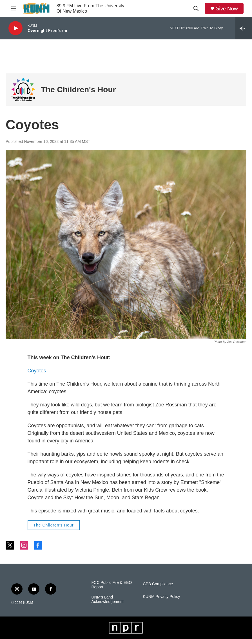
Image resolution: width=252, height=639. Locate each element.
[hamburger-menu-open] (13, 8)
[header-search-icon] (196, 8)
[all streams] (243, 28)
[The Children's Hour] (23, 90)
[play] (15, 28)
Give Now (226, 9)
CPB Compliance (158, 584)
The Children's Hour (78, 89)
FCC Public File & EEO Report (112, 584)
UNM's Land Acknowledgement (108, 599)
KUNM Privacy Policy (161, 597)
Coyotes (37, 371)
